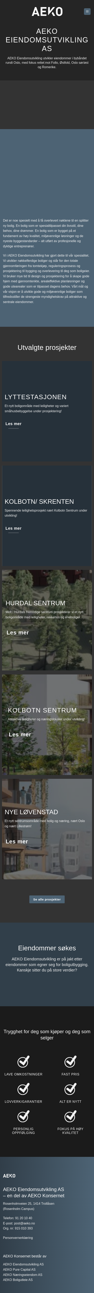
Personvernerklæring (18, 1249)
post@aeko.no (24, 1235)
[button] (87, 11)
